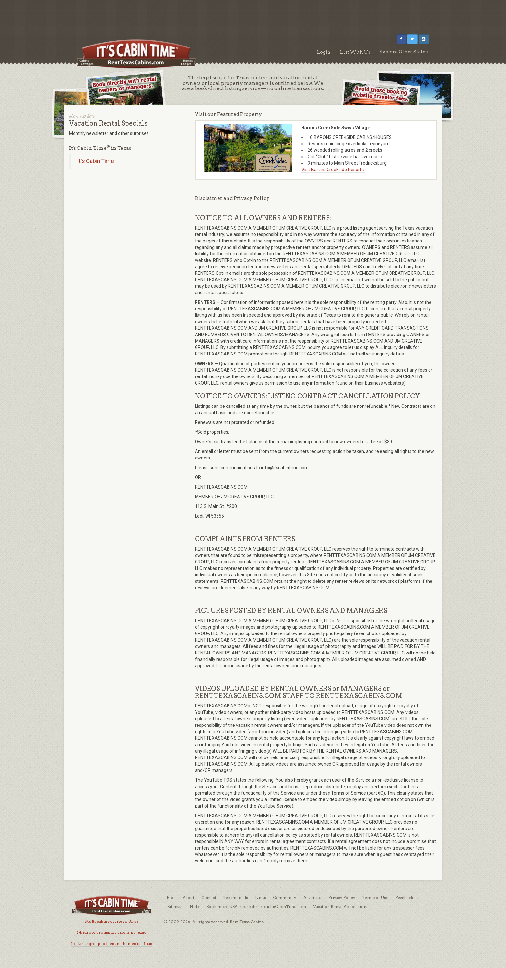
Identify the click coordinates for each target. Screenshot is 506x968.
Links (260, 897)
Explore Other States (404, 51)
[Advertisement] (253, 14)
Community (284, 897)
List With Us (355, 52)
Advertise (312, 897)
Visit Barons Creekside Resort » (333, 169)
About (188, 897)
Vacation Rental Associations (340, 906)
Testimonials (235, 897)
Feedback (404, 897)
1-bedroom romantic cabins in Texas (111, 932)
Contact (208, 897)
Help (194, 906)
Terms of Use (375, 897)
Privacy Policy (342, 897)
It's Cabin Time (95, 161)
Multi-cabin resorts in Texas (111, 921)
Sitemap (175, 906)
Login (323, 52)
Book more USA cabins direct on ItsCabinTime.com (256, 906)
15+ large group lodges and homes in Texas (111, 943)
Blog (171, 897)
